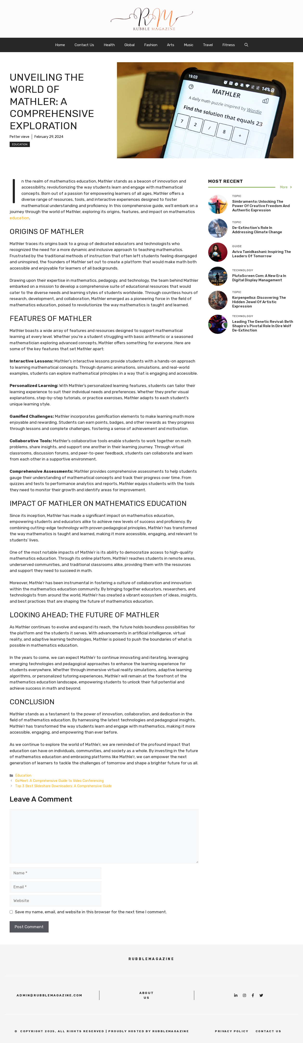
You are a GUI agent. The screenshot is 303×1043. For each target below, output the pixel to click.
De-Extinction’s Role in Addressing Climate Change (257, 230)
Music (188, 45)
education (19, 217)
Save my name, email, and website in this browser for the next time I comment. (91, 911)
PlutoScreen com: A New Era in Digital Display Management (259, 278)
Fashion (150, 45)
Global (129, 45)
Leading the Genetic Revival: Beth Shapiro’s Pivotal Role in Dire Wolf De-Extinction (262, 325)
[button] (246, 45)
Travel (208, 45)
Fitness (228, 45)
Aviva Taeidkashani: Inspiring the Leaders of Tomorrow (261, 254)
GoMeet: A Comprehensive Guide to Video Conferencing (59, 781)
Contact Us (84, 45)
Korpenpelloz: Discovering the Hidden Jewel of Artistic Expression (259, 301)
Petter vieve (19, 137)
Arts (170, 45)
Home (60, 45)
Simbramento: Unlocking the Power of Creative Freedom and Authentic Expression (261, 205)
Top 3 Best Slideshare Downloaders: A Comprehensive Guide (63, 786)
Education (19, 144)
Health (109, 45)
